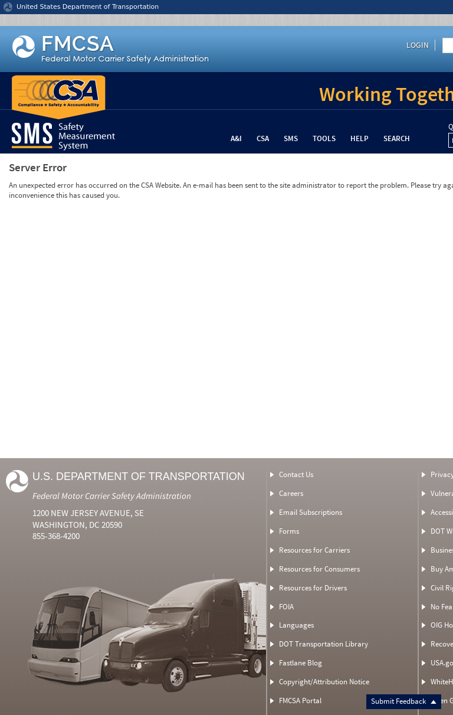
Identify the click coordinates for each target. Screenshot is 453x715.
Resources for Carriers (314, 550)
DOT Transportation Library (323, 644)
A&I (236, 138)
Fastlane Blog (300, 663)
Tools (324, 138)
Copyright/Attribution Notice (324, 682)
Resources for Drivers (313, 588)
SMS (291, 138)
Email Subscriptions (310, 512)
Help (359, 138)
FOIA (286, 607)
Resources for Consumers (319, 569)
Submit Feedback (403, 701)
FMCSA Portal (300, 701)
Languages (296, 625)
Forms (289, 531)
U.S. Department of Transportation (138, 476)
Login (417, 45)
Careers (291, 493)
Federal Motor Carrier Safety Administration (111, 495)
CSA (263, 138)
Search (396, 138)
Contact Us (296, 474)
